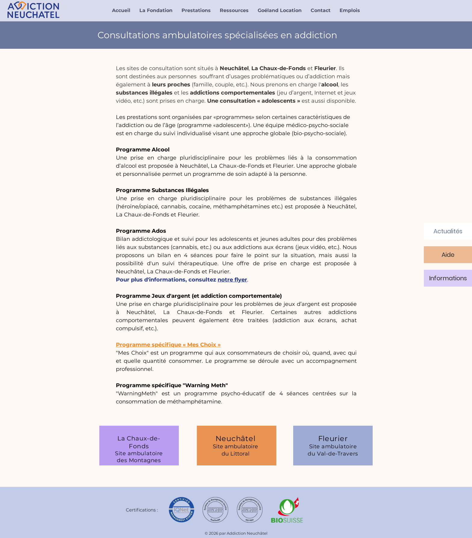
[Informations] (448, 278)
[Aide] (448, 254)
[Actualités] (448, 231)
